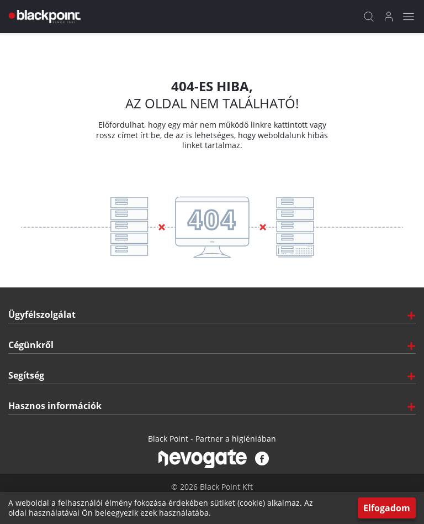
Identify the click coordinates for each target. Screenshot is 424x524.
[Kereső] (369, 16)
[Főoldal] (43, 16)
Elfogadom (386, 508)
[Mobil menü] (408, 16)
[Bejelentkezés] (389, 16)
